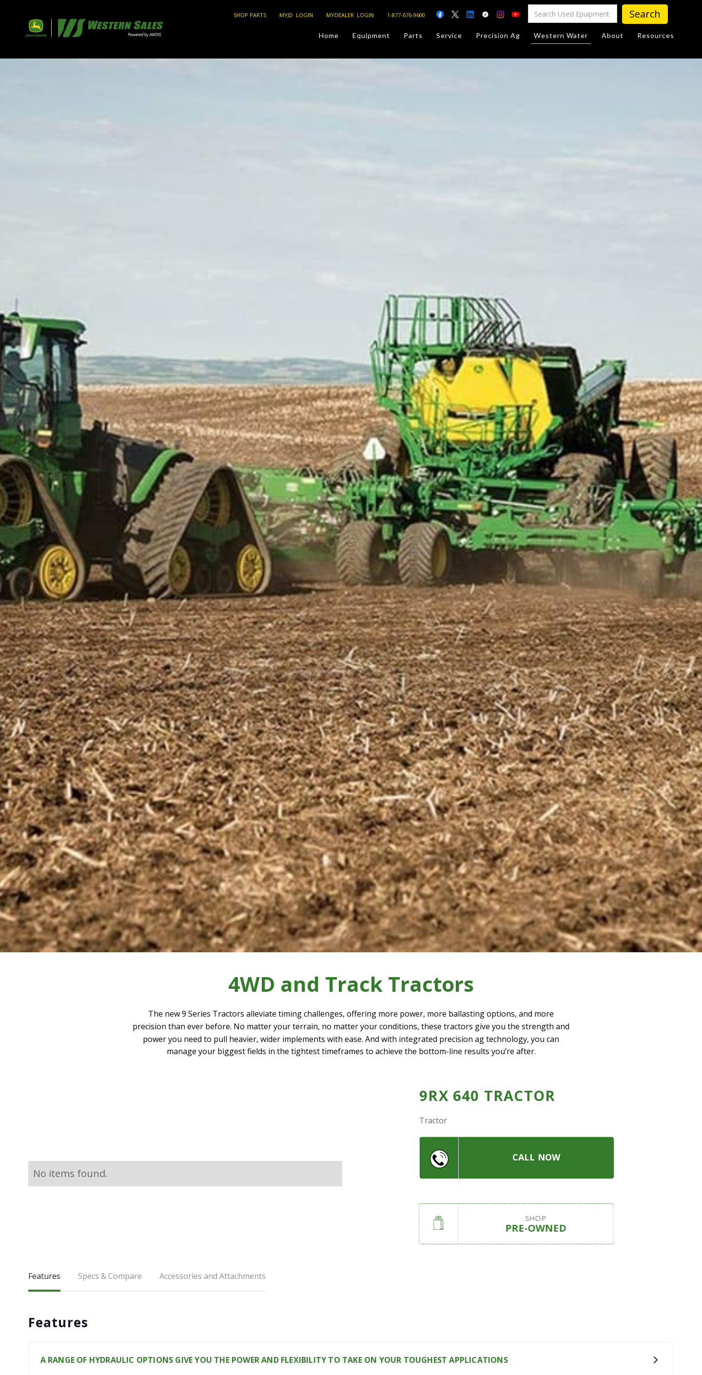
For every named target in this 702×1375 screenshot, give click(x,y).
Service (449, 35)
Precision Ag (498, 35)
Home (329, 35)
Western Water (561, 37)
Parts (413, 35)
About (613, 35)
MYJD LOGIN (296, 15)
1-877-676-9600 (406, 15)
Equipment (371, 35)
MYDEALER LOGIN (350, 15)
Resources (655, 35)
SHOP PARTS (250, 15)
